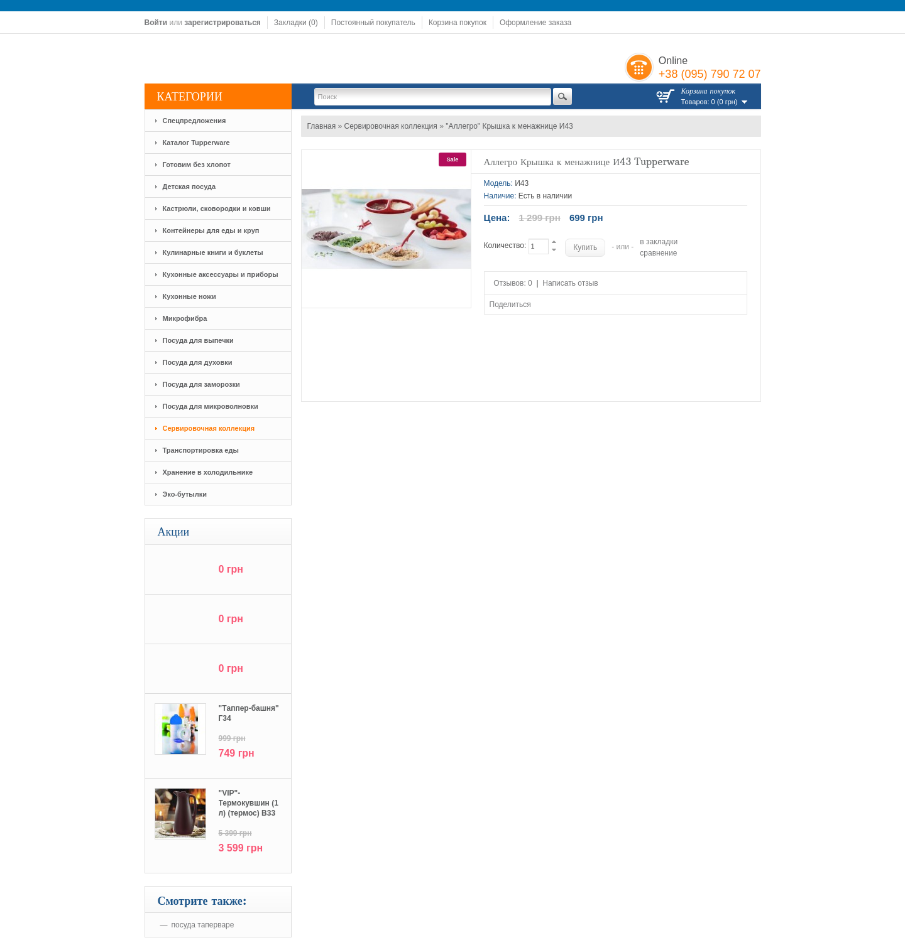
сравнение (658, 253)
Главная (321, 126)
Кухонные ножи (189, 296)
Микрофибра (185, 318)
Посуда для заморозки (201, 384)
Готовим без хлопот (197, 164)
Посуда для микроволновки (210, 406)
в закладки (658, 241)
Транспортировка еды (201, 450)
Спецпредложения (194, 120)
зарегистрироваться (222, 22)
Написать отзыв (570, 283)
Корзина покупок (457, 22)
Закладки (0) (296, 22)
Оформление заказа (535, 22)
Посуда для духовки (198, 362)
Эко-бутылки (185, 494)
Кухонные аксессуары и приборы (220, 274)
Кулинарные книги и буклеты (213, 252)
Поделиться (510, 304)
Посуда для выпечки (198, 340)
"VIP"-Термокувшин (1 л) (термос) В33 (248, 803)
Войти (156, 22)
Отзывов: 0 (512, 283)
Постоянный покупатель (373, 22)
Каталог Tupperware (196, 142)
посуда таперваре (203, 924)
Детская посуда (189, 186)
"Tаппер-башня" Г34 (249, 713)
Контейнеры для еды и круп (211, 230)
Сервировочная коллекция (209, 428)
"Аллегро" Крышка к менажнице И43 (509, 126)
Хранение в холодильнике (208, 472)
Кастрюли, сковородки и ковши (217, 208)
